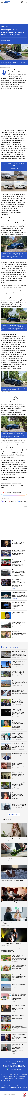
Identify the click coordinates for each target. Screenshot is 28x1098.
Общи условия (20, 1085)
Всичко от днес (14, 814)
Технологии (4, 26)
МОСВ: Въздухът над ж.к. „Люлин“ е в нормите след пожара (19, 623)
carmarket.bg (14, 598)
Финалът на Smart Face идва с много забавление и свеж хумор (19, 745)
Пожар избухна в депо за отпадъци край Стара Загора (19, 682)
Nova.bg (5, 1076)
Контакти (25, 1087)
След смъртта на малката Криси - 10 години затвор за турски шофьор (18, 775)
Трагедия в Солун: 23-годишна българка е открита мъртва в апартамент (18, 785)
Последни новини (10, 647)
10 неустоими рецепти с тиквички (11, 858)
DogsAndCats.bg (13, 1076)
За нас (5, 1085)
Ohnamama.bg (13, 1078)
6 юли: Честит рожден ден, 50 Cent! (11, 943)
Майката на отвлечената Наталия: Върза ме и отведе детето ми (19, 634)
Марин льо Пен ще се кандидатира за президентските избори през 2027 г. (19, 1036)
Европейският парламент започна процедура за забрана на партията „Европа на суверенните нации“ (19, 572)
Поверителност (4, 1087)
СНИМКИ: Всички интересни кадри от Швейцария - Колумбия (19, 1026)
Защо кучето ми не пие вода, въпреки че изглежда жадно (19, 967)
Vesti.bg (7, 2)
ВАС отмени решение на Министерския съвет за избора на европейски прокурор (19, 653)
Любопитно (14, 749)
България (14, 657)
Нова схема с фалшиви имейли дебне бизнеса (19, 804)
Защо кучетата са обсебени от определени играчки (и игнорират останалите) (19, 957)
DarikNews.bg (23, 1074)
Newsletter (12, 501)
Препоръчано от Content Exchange (20, 948)
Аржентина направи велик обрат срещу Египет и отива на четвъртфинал (18, 552)
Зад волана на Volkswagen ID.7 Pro (14, 164)
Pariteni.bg (10, 1081)
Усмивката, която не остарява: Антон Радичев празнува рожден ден (18, 1007)
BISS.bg (6, 1078)
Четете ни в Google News (14, 1069)
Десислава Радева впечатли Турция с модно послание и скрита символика (18, 735)
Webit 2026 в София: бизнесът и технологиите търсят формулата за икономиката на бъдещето (18, 583)
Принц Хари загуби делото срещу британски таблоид (18, 764)
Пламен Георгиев (5, 40)
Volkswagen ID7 (14, 485)
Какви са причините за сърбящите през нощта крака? (13, 881)
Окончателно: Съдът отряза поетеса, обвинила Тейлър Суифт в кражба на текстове (18, 795)
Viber (4, 501)
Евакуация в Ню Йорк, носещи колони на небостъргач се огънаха (19, 692)
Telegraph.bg (24, 1081)
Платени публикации (15, 1087)
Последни (16, 2)
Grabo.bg (3, 1081)
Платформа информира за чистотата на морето (19, 985)
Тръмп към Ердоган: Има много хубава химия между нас (18, 701)
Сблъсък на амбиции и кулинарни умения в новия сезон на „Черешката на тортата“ (19, 996)
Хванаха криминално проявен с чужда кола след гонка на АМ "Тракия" (19, 604)
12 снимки (13, 168)
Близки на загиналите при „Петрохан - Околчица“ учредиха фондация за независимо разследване (19, 724)
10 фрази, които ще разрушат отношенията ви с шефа (14, 922)
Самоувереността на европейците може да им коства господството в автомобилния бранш (19, 594)
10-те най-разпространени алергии (11, 838)
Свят (13, 666)
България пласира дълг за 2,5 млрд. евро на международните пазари (19, 543)
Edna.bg (17, 1081)
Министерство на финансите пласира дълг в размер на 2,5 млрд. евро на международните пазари (18, 1048)
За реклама (12, 1085)
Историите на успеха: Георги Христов (12, 902)
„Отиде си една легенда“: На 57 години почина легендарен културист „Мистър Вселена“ (19, 712)
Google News (22, 501)
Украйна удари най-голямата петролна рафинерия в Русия (18, 672)
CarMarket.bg (22, 1076)
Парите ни (14, 807)
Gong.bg (16, 1074)
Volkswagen (5, 485)
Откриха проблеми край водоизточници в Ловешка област (19, 976)
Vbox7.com (9, 1074)
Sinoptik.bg (21, 1078)
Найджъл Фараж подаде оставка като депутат (19, 754)
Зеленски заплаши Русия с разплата (18, 613)
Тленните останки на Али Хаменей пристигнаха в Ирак (18, 663)
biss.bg (13, 588)
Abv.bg (3, 1074)
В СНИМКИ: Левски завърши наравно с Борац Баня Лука (18, 1017)
